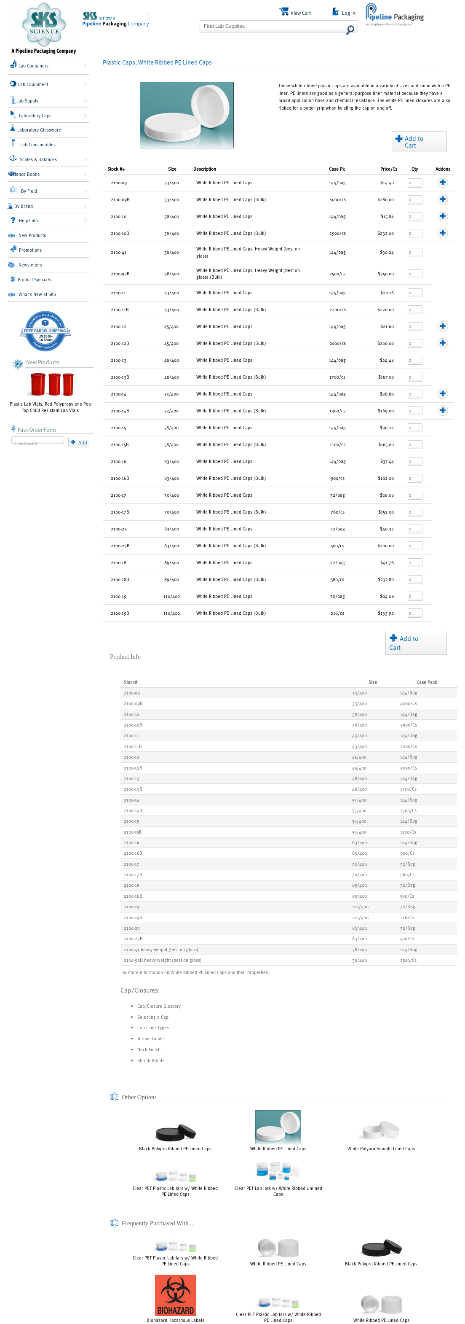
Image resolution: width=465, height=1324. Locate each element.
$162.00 (386, 478)
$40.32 (387, 528)
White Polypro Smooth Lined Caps (381, 1133)
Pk (337, 169)
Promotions (26, 249)
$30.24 (387, 252)
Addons (443, 169)
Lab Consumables (33, 143)
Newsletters (25, 264)
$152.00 (386, 512)
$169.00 (386, 410)
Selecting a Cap (152, 1017)
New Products (27, 235)
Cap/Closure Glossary (159, 1006)
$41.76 (387, 562)
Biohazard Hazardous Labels (175, 1299)
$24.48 (387, 360)
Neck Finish (148, 1049)
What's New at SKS (32, 294)
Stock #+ (116, 169)
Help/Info (24, 220)
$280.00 (385, 199)
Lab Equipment (29, 84)
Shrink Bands (150, 1060)
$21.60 (387, 326)
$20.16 (387, 292)
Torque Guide (150, 1038)
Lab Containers (29, 64)
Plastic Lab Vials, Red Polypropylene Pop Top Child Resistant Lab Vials (50, 391)
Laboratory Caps (30, 115)
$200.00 (385, 343)
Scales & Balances (33, 158)
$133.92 (386, 613)
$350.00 (386, 273)
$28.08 (387, 495)
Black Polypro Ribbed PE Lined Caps (175, 1137)
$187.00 (386, 377)
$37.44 (387, 461)
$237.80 (386, 579)
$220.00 (385, 309)
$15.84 (387, 216)
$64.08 (387, 596)
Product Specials (31, 279)
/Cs (388, 169)
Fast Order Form (33, 429)
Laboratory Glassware (35, 128)
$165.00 (386, 444)
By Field (23, 190)
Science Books (24, 174)
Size (172, 169)
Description (204, 169)
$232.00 (385, 233)
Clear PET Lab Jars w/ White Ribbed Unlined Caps (278, 1178)
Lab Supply (24, 100)
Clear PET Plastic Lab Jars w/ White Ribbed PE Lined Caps (175, 1183)
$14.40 (387, 182)
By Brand (20, 206)
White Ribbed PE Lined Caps (278, 1130)
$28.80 (387, 393)
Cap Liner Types (153, 1027)
